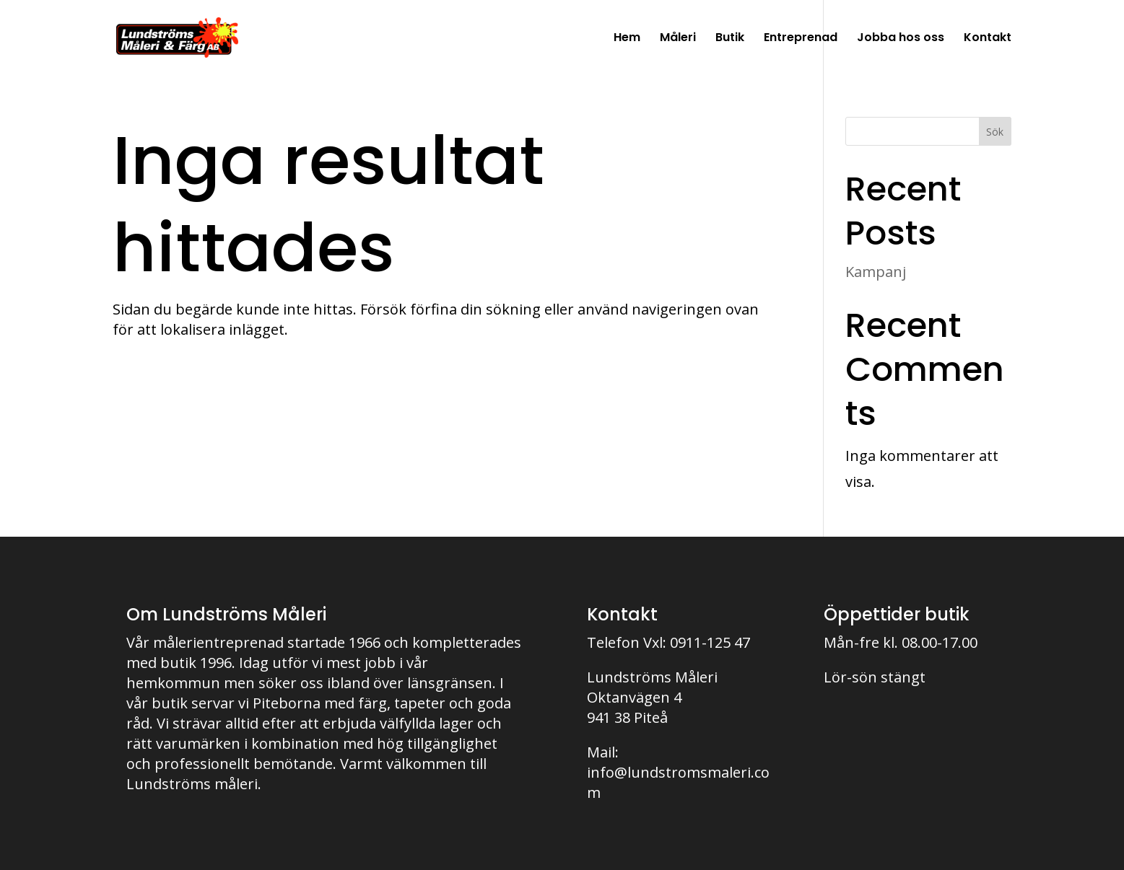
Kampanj (875, 271)
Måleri (678, 38)
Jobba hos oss (900, 38)
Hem (627, 38)
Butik (729, 38)
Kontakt (987, 38)
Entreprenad (800, 38)
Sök (994, 132)
